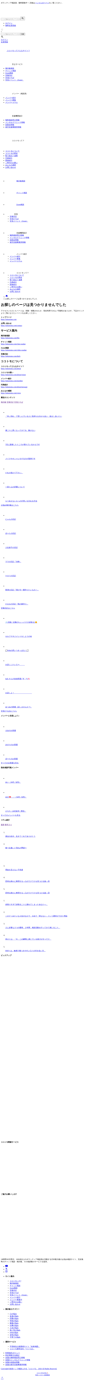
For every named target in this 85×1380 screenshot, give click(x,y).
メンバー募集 (10, 100)
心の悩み (13, 1314)
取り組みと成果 (11, 156)
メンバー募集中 (16, 1300)
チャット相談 (10, 71)
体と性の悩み (15, 1330)
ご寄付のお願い (11, 163)
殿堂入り (8, 825)
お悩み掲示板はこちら (10, 505)
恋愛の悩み (14, 1318)
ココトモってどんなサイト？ (15, 51)
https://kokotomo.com (8, 319)
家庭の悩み (14, 1323)
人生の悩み (14, 1328)
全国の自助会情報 (12, 1362)
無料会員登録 (10, 25)
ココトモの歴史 (11, 153)
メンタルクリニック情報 (15, 122)
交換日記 (8, 75)
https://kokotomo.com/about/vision (13, 375)
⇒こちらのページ (42, 3)
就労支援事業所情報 (13, 127)
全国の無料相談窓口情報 (15, 1358)
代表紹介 (8, 158)
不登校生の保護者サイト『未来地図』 (25, 1346)
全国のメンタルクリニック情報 (17, 1360)
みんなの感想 (10, 165)
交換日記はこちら (8, 608)
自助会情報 (9, 125)
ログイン (8, 23)
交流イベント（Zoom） (14, 80)
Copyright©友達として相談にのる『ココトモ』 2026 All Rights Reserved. (29, 1369)
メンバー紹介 (10, 98)
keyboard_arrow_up (2, 1377)
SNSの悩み (14, 1332)
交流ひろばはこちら (9, 711)
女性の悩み (14, 1335)
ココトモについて (13, 151)
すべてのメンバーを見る (10, 815)
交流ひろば (9, 78)
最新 (2, 825)
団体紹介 (8, 160)
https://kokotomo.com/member (12, 381)
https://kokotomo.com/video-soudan (14, 350)
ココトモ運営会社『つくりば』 (22, 1349)
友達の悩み (14, 1316)
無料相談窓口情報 (12, 120)
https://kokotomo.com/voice (11, 393)
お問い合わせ (10, 167)
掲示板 (3, 402)
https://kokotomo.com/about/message (14, 387)
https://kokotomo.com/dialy (10, 356)
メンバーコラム (11, 102)
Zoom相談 (9, 73)
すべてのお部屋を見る (10, 763)
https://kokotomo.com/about (11, 369)
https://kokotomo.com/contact (11, 325)
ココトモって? (15, 1281)
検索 (22, 34)
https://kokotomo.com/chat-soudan (13, 344)
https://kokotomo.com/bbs (10, 338)
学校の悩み (14, 1321)
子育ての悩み (15, 1337)
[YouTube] (6, 1266)
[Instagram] (6, 1272)
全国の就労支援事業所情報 (16, 1365)
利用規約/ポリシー (12, 1353)
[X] (6, 1269)
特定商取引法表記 (12, 1355)
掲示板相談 (9, 68)
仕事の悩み (14, 1325)
